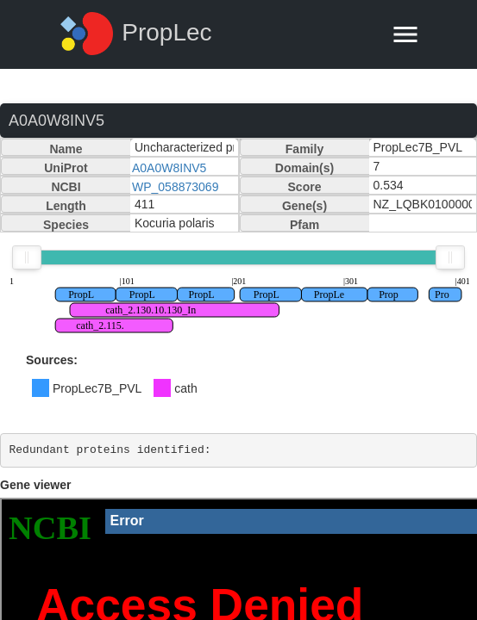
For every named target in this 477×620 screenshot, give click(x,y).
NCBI (65, 187)
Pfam (304, 225)
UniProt (66, 168)
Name (65, 149)
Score (305, 187)
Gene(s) (304, 206)
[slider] (26, 257)
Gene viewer (36, 485)
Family (304, 149)
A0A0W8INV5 (169, 168)
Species (66, 225)
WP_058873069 (175, 187)
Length (66, 206)
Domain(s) (304, 168)
